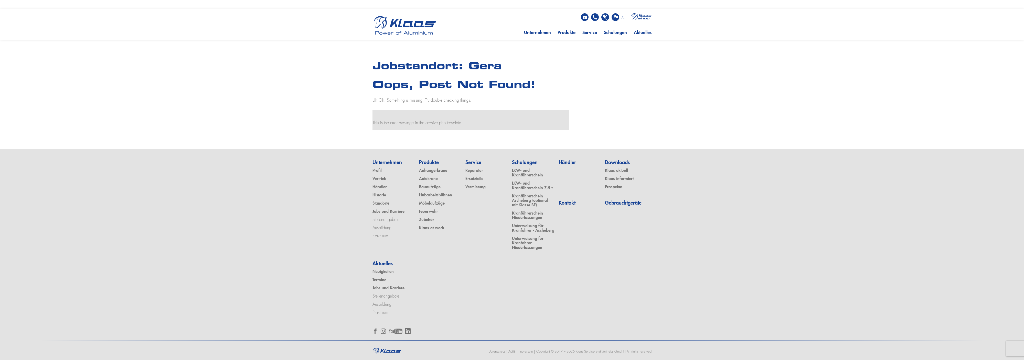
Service (589, 32)
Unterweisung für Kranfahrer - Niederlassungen (527, 243)
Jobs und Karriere (388, 212)
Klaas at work (431, 228)
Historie (379, 195)
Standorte (380, 204)
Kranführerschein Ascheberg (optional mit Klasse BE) (530, 200)
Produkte (566, 32)
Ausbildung (381, 228)
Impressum (526, 351)
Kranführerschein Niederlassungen (527, 215)
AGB (511, 351)
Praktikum (380, 236)
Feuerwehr (428, 212)
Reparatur (474, 171)
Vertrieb (379, 179)
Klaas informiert (619, 179)
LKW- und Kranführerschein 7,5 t (532, 186)
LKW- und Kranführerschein (527, 173)
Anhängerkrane (433, 171)
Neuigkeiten (383, 272)
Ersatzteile (474, 179)
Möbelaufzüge (432, 204)
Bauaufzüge (430, 187)
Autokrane (428, 179)
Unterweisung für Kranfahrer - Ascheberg (533, 228)
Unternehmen (537, 32)
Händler (379, 187)
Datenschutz (497, 351)
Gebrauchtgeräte (623, 203)
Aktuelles (643, 32)
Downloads (617, 162)
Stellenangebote (385, 220)
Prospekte (613, 187)
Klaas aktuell (616, 171)
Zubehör (426, 220)
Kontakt (567, 203)
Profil (377, 171)
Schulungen (615, 32)
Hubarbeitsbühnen (435, 195)
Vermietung (475, 187)
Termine (379, 280)
